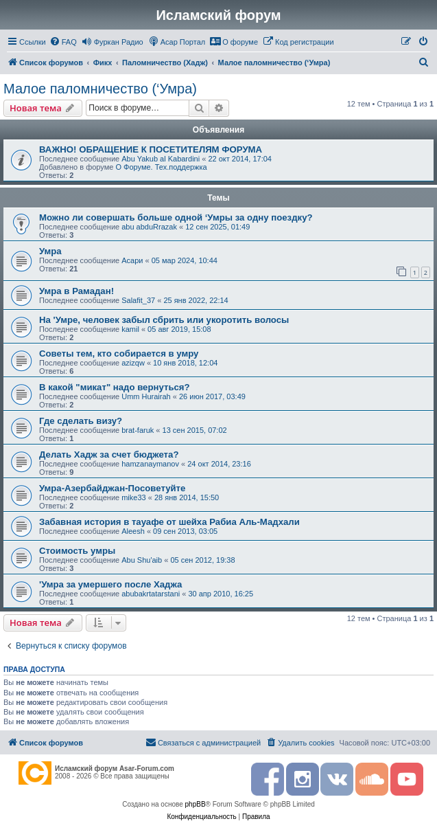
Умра (50, 251)
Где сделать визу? (80, 421)
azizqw (133, 363)
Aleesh (133, 531)
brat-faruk (137, 430)
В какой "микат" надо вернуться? (114, 387)
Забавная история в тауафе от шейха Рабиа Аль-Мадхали (169, 522)
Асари (132, 260)
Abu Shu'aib (141, 560)
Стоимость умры (77, 551)
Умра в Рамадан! (76, 291)
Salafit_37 (138, 300)
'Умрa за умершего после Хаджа (110, 584)
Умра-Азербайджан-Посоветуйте (112, 488)
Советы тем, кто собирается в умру (118, 353)
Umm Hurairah (146, 396)
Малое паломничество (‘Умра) (100, 88)
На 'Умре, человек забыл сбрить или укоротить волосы (164, 320)
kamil (130, 329)
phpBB (195, 804)
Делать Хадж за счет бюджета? (108, 454)
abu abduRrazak (149, 227)
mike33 (133, 497)
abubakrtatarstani (150, 594)
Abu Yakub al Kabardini (160, 159)
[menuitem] (63, 42)
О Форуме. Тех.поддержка (160, 167)
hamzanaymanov (150, 464)
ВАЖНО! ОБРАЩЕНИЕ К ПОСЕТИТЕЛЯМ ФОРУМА (150, 149)
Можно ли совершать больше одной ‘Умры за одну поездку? (176, 217)
